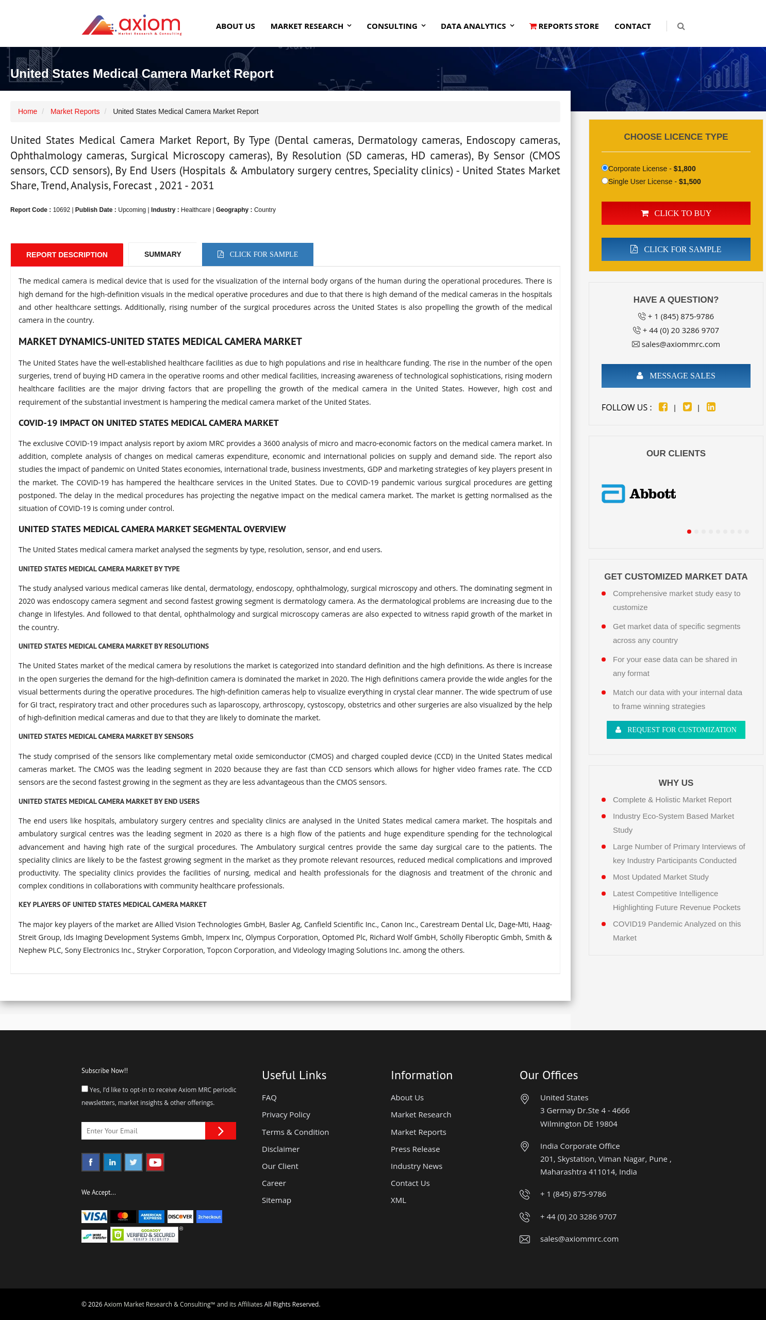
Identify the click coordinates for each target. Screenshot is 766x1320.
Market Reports (75, 111)
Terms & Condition (295, 1132)
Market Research (307, 26)
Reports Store (564, 26)
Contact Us (410, 1183)
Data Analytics (473, 26)
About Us (235, 26)
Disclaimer (280, 1149)
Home (27, 111)
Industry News (416, 1166)
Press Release (415, 1149)
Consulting (392, 26)
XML (398, 1200)
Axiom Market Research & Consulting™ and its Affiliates (183, 1304)
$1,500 (690, 181)
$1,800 (685, 168)
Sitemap (276, 1200)
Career (274, 1183)
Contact (632, 26)
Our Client (280, 1166)
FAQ (269, 1097)
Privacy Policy (286, 1114)
